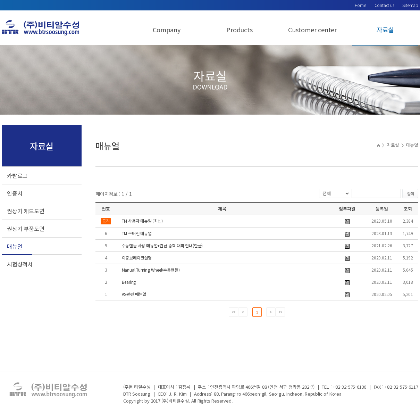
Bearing (129, 282)
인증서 (14, 193)
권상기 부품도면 (25, 228)
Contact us (384, 5)
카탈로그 (17, 175)
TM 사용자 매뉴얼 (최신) (142, 221)
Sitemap (410, 5)
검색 (410, 193)
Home (360, 5)
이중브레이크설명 (137, 258)
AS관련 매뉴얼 (134, 294)
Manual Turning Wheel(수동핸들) (151, 270)
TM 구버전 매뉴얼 (137, 233)
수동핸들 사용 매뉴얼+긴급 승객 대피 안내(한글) (162, 245)
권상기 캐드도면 (25, 211)
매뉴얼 (14, 246)
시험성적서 (20, 264)
